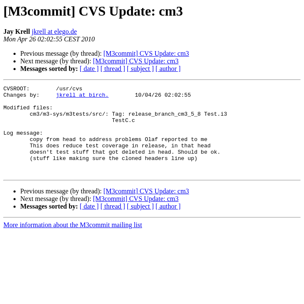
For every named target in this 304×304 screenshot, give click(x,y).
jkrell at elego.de (54, 31)
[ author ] (168, 68)
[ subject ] (140, 68)
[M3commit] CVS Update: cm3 (146, 53)
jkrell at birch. (82, 97)
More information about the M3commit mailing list (72, 242)
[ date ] (89, 68)
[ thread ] (112, 68)
